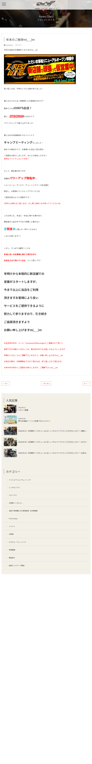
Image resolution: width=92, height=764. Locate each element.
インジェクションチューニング (20, 480)
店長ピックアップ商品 (16, 565)
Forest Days (13, 518)
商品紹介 (12, 558)
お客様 (11, 534)
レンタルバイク (14, 487)
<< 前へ (5, 383)
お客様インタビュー (16, 503)
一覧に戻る (46, 383)
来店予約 (83, 4)
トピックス (13, 495)
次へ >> (86, 383)
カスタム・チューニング (17, 542)
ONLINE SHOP (88, 4)
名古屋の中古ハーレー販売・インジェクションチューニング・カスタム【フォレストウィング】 (46, 3)
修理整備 (12, 550)
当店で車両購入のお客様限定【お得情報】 (23, 511)
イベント (12, 526)
